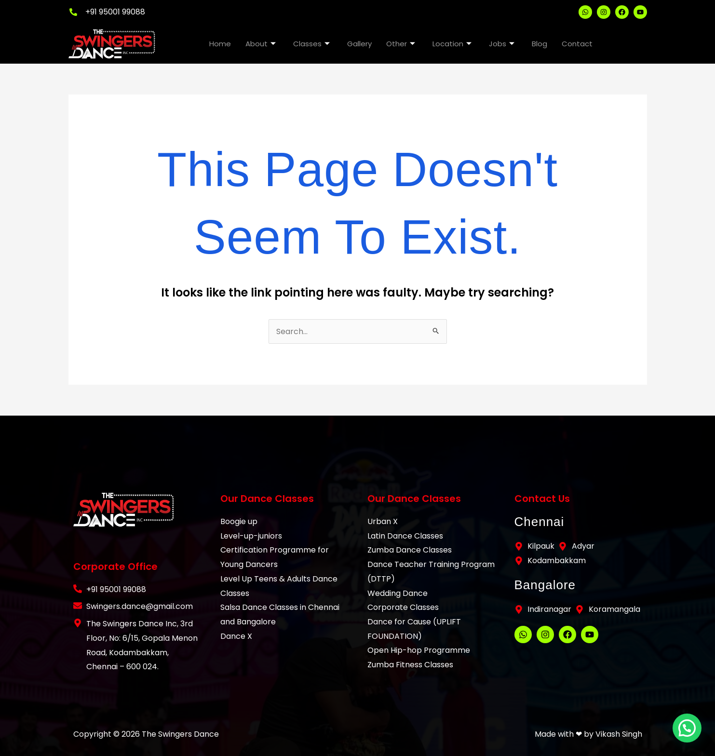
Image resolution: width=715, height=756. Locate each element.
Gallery (359, 44)
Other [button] (400, 44)
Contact (577, 44)
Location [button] (452, 44)
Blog (539, 44)
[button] (690, 736)
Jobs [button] (501, 44)
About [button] (260, 44)
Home (220, 44)
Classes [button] (311, 44)
